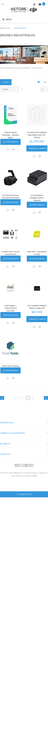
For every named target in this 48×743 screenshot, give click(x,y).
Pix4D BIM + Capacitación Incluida (37, 253)
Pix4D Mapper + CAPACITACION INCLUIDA (10, 308)
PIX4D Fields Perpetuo (10, 366)
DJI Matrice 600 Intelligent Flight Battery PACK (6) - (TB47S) (37, 134)
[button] (7, 149)
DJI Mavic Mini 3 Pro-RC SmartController (10, 253)
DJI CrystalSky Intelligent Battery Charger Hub (37, 307)
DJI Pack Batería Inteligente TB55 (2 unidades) (37, 197)
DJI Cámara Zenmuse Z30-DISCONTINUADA (10, 196)
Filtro (6, 82)
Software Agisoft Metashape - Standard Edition (10, 134)
